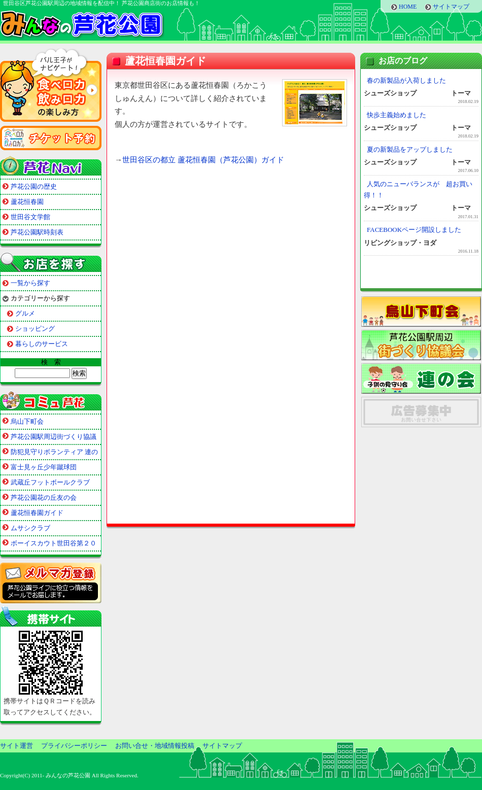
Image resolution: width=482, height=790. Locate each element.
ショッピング (35, 328)
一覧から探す (30, 283)
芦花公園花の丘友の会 (44, 497)
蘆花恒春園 (27, 201)
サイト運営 (16, 745)
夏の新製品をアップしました (410, 149)
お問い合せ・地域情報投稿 (154, 745)
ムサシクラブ (30, 528)
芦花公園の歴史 (34, 186)
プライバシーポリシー (74, 745)
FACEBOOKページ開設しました (414, 229)
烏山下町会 (27, 421)
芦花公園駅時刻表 (37, 232)
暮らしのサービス (41, 344)
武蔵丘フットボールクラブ (50, 482)
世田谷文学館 (30, 217)
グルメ (25, 313)
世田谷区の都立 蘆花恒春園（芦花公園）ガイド (203, 160)
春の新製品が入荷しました (406, 80)
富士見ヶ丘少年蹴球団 (44, 467)
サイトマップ (451, 6)
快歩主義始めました (396, 115)
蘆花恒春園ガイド (37, 513)
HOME (408, 6)
